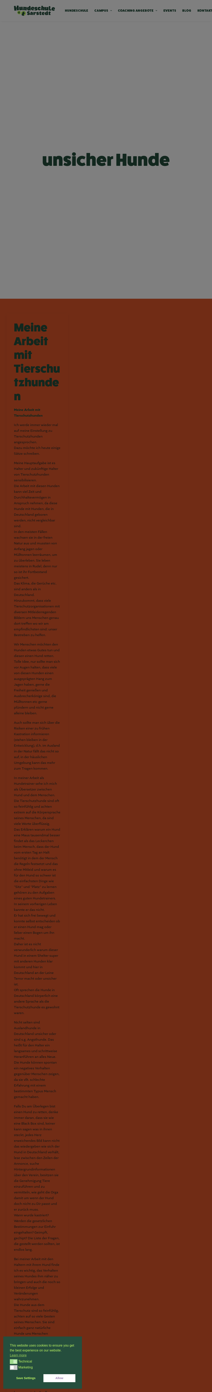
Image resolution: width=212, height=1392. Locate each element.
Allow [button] (59, 1378)
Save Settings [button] (25, 1378)
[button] (13, 1361)
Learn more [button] (18, 1355)
